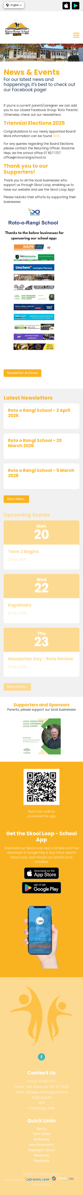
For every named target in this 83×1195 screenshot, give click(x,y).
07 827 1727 (47, 1081)
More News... (16, 499)
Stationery (42, 1139)
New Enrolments (41, 1145)
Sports (41, 1128)
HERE (56, 136)
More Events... (17, 687)
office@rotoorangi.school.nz (46, 1092)
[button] (14, 5)
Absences (41, 1155)
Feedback (41, 1161)
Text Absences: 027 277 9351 (47, 1087)
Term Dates (42, 1134)
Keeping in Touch (41, 1150)
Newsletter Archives (22, 373)
